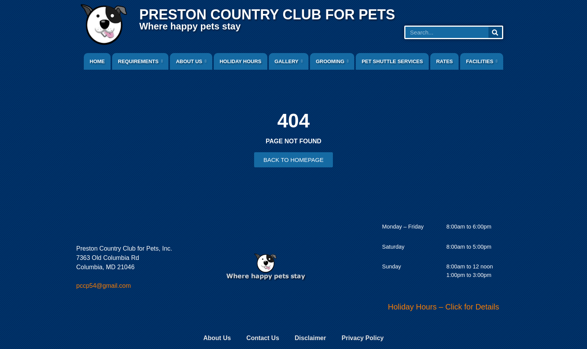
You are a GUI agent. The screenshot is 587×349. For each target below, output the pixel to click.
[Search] (495, 32)
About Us (217, 338)
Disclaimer (310, 338)
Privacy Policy (362, 338)
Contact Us (262, 338)
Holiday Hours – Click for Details (443, 307)
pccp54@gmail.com (103, 285)
